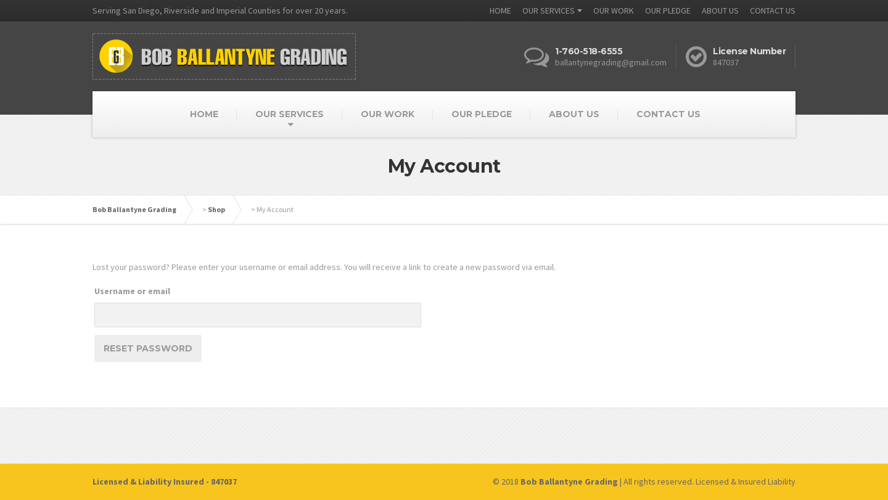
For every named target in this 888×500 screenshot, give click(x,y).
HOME (500, 10)
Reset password (148, 348)
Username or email (132, 291)
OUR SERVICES (548, 10)
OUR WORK (613, 10)
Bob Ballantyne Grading (134, 209)
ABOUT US (720, 10)
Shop (216, 209)
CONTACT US (773, 10)
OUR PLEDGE (668, 10)
